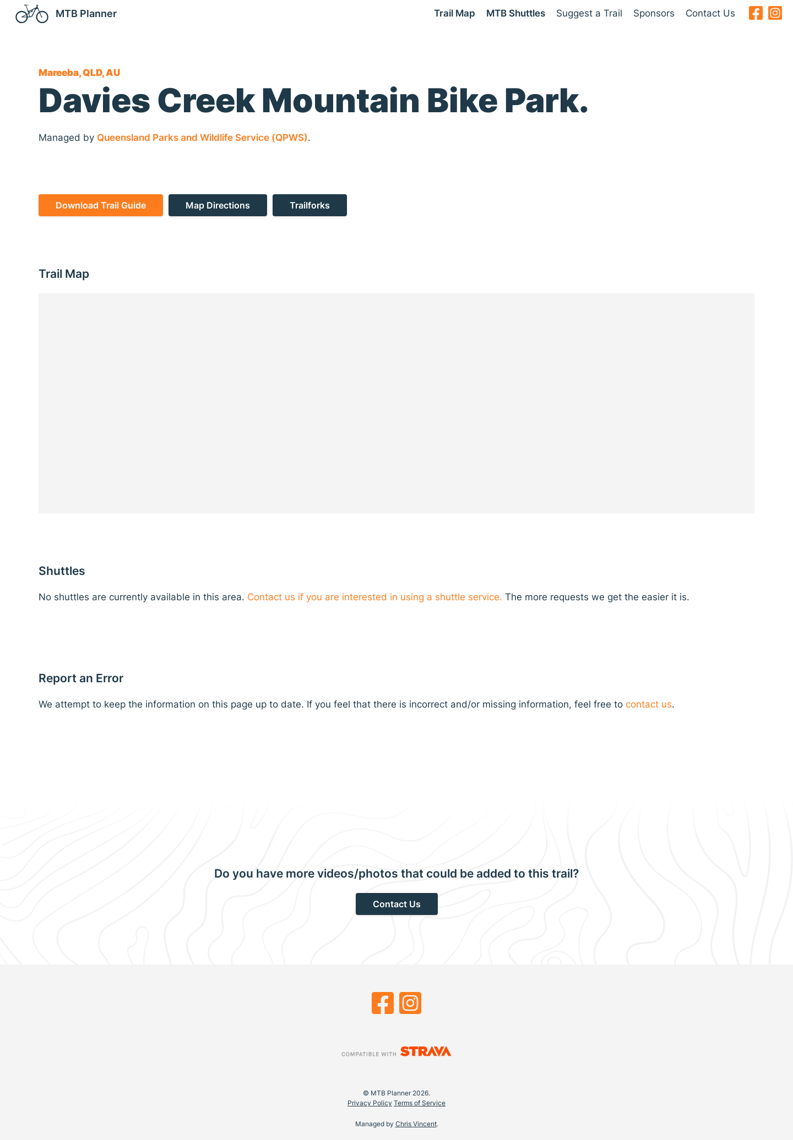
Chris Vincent (416, 1124)
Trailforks (310, 205)
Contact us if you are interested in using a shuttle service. (374, 596)
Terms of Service (420, 1103)
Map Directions (218, 205)
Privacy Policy (369, 1103)
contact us (649, 704)
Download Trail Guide (101, 205)
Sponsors (654, 13)
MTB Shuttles (515, 13)
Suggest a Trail (589, 13)
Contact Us (710, 13)
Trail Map (454, 13)
